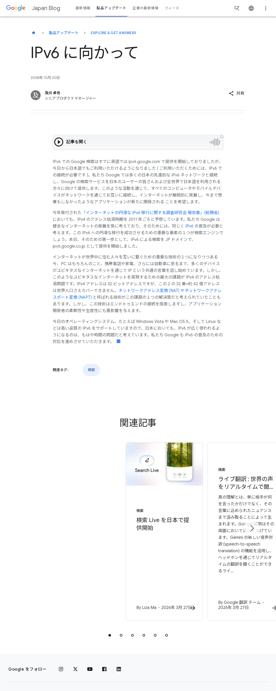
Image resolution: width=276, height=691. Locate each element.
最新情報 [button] (83, 8)
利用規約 (79, 652)
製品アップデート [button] (111, 8)
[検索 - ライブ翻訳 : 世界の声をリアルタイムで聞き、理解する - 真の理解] (206, 510)
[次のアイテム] (252, 506)
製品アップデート (63, 32)
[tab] (109, 591)
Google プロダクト (152, 652)
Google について (111, 652)
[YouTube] (90, 625)
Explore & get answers (113, 32)
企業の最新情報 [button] (145, 8)
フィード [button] (172, 8)
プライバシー (52, 652)
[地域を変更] (78, 671)
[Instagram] (61, 625)
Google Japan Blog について (205, 652)
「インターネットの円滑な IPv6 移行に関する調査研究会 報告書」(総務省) (150, 212)
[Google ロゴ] (19, 653)
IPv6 (189, 226)
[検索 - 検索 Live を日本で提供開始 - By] (70, 510)
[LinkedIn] (119, 625)
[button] (237, 93)
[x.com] (75, 625)
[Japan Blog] (33, 33)
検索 (91, 370)
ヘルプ (18, 672)
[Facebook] (104, 625)
